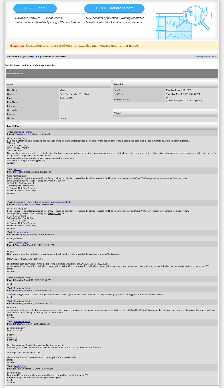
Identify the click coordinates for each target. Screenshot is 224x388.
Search (198, 56)
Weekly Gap (20, 366)
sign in (34, 56)
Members (39, 65)
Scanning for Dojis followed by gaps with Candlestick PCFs (42, 202)
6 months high (21, 232)
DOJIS (17, 169)
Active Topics (209, 56)
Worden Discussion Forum (18, 65)
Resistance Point (22, 277)
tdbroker (51, 65)
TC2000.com (35, 8)
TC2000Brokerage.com (114, 8)
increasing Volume (23, 132)
